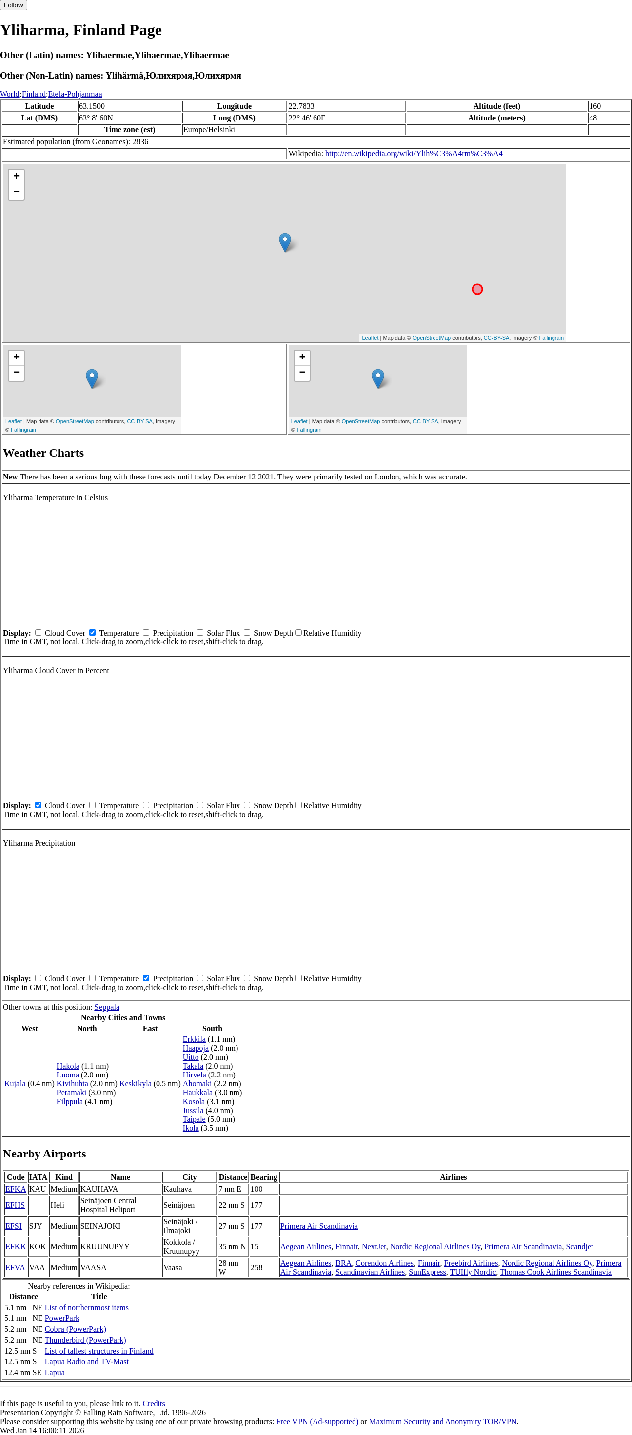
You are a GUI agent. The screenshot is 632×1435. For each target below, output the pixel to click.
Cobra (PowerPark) (75, 1329)
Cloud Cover (65, 633)
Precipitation (173, 633)
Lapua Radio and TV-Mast (87, 1361)
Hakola (68, 1066)
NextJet (374, 1246)
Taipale (194, 1119)
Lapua (55, 1372)
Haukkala (198, 1092)
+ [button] (16, 177)
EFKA (15, 1189)
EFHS (15, 1205)
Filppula (70, 1101)
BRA (343, 1263)
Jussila (193, 1110)
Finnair (346, 1246)
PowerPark (62, 1318)
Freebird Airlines (471, 1263)
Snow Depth (273, 633)
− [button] (16, 192)
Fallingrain (551, 338)
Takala (193, 1066)
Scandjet (579, 1246)
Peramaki (71, 1092)
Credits (153, 1403)
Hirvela (194, 1075)
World (10, 94)
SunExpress (427, 1272)
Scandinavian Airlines (370, 1272)
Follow (13, 5)
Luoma (68, 1075)
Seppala (106, 1007)
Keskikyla (135, 1083)
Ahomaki (197, 1083)
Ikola (191, 1128)
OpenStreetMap (432, 338)
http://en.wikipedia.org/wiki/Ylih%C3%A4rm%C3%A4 (414, 153)
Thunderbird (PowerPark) (85, 1340)
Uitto (191, 1057)
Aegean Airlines (306, 1246)
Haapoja (196, 1048)
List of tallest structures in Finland (99, 1351)
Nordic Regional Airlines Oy (435, 1246)
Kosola (194, 1101)
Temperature (119, 633)
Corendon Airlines (385, 1263)
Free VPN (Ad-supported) (317, 1421)
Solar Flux (223, 633)
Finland (34, 94)
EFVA (15, 1267)
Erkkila (194, 1039)
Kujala (15, 1083)
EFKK (15, 1246)
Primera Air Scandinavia (319, 1226)
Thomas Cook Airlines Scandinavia (556, 1272)
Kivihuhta (72, 1083)
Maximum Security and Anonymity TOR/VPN (443, 1421)
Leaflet (370, 338)
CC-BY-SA (497, 338)
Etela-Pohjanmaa (75, 94)
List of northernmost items (87, 1307)
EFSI (13, 1226)
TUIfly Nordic (473, 1272)
